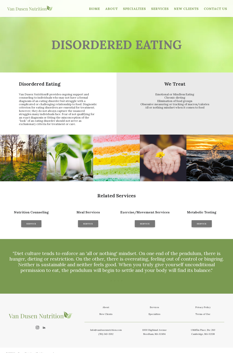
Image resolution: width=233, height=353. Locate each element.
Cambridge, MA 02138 (203, 334)
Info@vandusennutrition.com (106, 330)
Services (160, 9)
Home (94, 9)
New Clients (186, 9)
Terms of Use (202, 314)
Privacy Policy (203, 307)
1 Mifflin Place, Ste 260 (203, 330)
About (111, 9)
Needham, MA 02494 (154, 334)
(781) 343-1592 (105, 334)
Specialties (134, 9)
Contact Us (215, 9)
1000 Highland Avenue (154, 330)
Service (31, 223)
